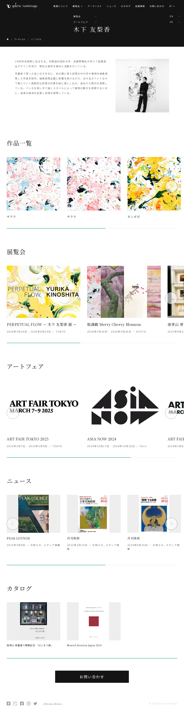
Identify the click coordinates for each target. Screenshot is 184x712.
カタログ (126, 6)
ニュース (111, 6)
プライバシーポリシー (52, 703)
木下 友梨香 (36, 39)
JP (170, 6)
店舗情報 (140, 6)
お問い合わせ (157, 6)
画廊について (60, 6)
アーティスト (95, 6)
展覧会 (76, 6)
